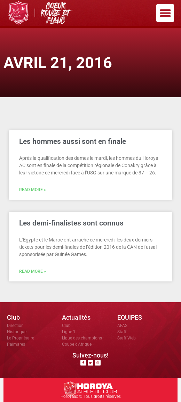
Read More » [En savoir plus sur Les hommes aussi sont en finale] (32, 189)
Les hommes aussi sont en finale (72, 141)
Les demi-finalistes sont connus (71, 223)
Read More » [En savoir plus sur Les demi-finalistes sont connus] (32, 271)
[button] (165, 13)
